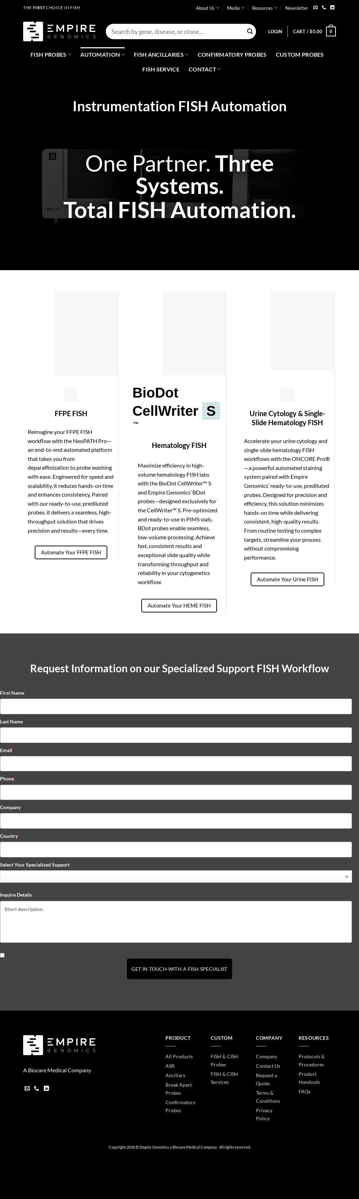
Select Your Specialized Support (36, 865)
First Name (13, 693)
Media (235, 8)
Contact (205, 69)
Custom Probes (300, 54)
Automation (102, 54)
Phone (8, 778)
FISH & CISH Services (224, 1078)
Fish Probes (51, 54)
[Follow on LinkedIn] (332, 8)
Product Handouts (309, 1078)
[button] (275, 31)
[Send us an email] (315, 8)
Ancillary (175, 1075)
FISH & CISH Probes (224, 1060)
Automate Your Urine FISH (287, 579)
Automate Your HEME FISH (179, 605)
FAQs (305, 1091)
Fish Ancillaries (161, 54)
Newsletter (296, 8)
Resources (264, 8)
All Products (179, 1056)
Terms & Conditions (268, 1097)
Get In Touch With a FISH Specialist (179, 969)
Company (11, 807)
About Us (207, 8)
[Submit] (250, 31)
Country (10, 836)
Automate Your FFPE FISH (71, 552)
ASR (170, 1066)
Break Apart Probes (178, 1089)
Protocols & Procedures (312, 1060)
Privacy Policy (264, 1114)
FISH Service (161, 69)
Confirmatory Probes (232, 54)
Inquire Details (16, 895)
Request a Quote (266, 1079)
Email (7, 750)
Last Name (12, 721)
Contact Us (268, 1066)
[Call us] (324, 8)
